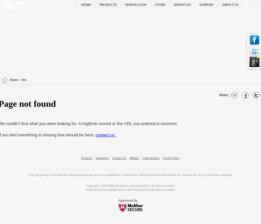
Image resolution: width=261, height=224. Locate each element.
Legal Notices (151, 158)
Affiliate (134, 158)
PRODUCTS (108, 5)
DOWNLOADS (136, 5)
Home (14, 80)
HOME (86, 5)
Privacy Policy (171, 158)
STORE (160, 5)
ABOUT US (230, 5)
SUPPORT (206, 5)
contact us (106, 135)
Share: (224, 95)
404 (23, 80)
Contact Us (119, 158)
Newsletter (102, 158)
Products (87, 158)
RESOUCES (182, 5)
